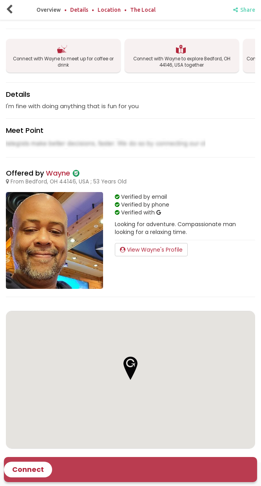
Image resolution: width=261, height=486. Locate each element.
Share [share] (244, 10)
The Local (143, 10)
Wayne (58, 173)
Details (79, 10)
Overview (48, 10)
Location (109, 10)
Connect (28, 469)
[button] (130, 368)
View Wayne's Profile (151, 250)
